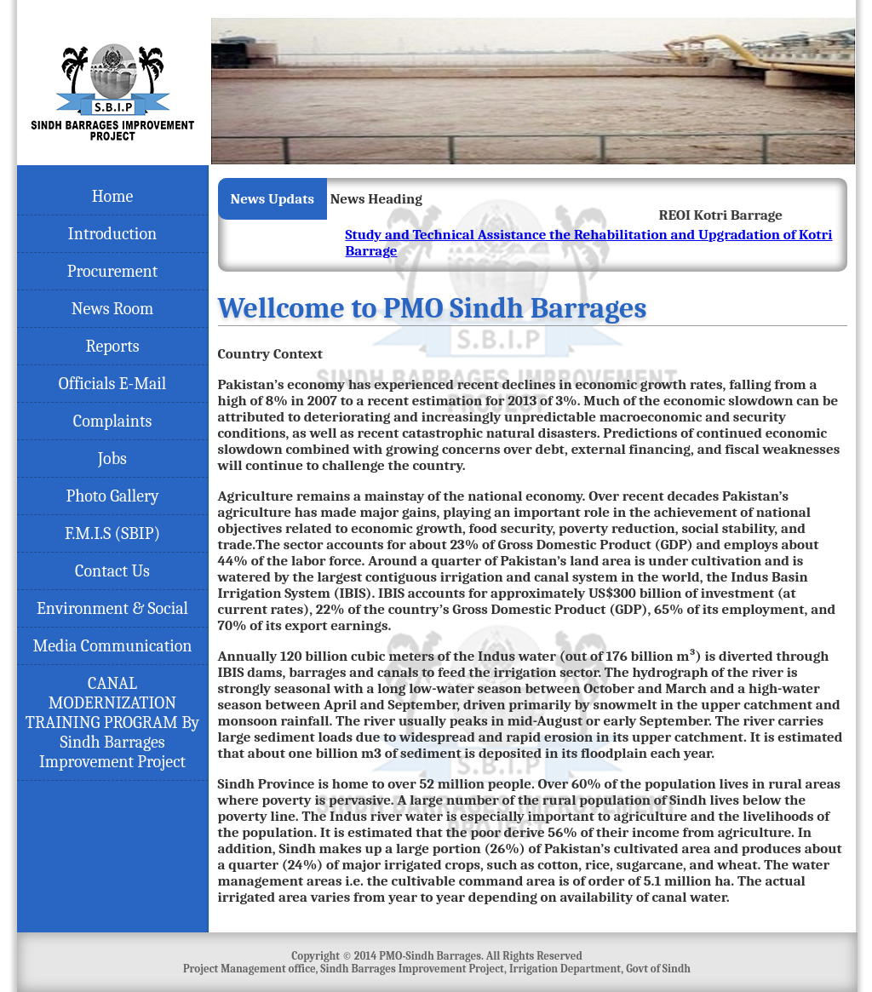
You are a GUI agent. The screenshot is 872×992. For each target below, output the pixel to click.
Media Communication (112, 646)
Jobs (112, 458)
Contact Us (112, 571)
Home (113, 196)
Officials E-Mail (113, 383)
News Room (113, 308)
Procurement (112, 271)
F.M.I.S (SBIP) (112, 533)
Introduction (112, 234)
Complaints (112, 421)
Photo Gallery (112, 496)
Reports (113, 346)
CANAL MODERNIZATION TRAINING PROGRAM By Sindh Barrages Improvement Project (113, 722)
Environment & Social (112, 608)
